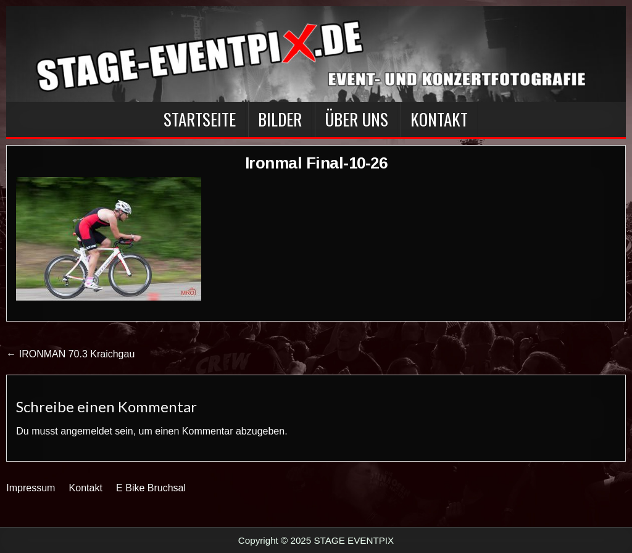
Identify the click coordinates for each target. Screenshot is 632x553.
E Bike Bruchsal (151, 488)
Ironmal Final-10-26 (316, 163)
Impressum (30, 488)
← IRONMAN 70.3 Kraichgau (70, 354)
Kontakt (439, 119)
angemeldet (86, 431)
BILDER (280, 119)
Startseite (200, 119)
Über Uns (356, 119)
